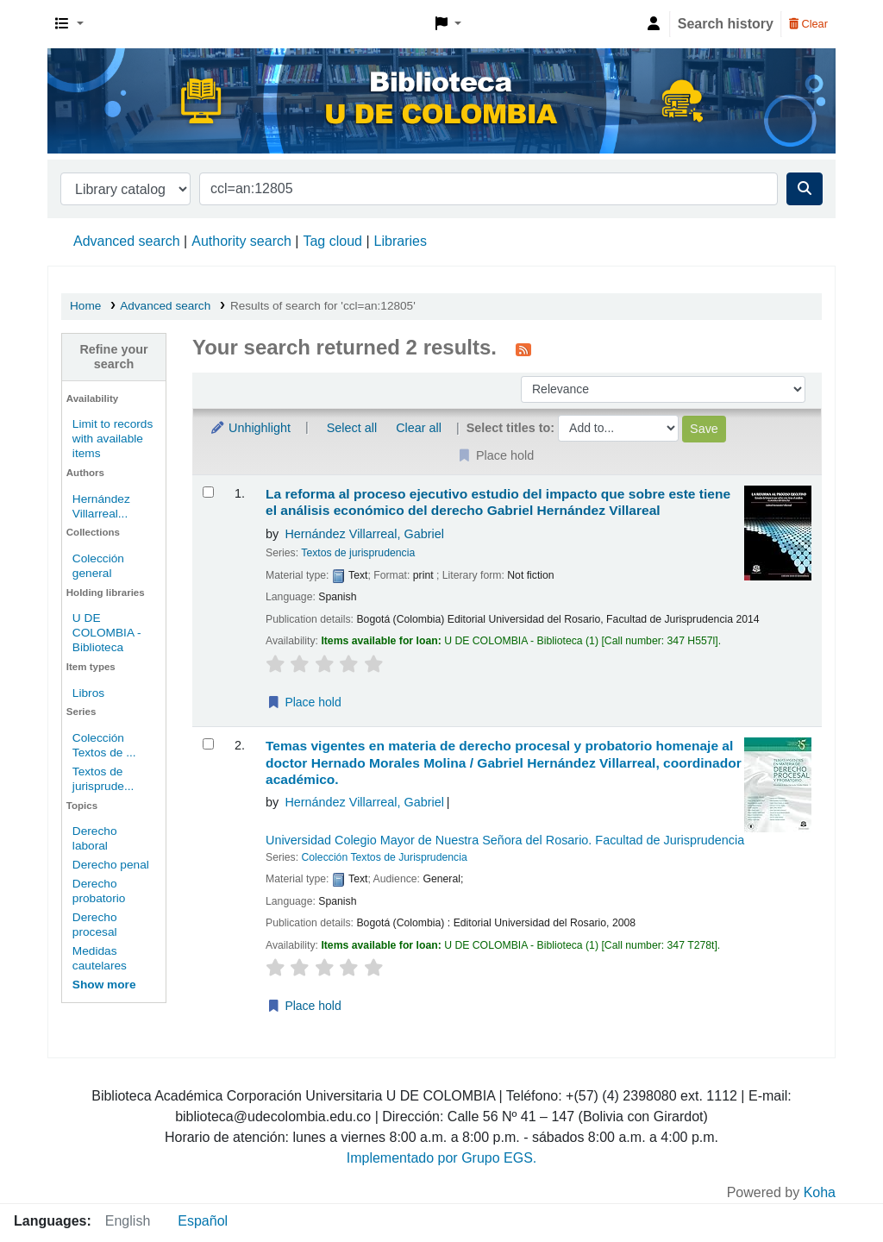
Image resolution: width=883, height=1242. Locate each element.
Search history (725, 23)
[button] (69, 24)
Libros (88, 693)
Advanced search (126, 241)
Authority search (241, 241)
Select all (352, 428)
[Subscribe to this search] (523, 349)
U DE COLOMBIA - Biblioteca (106, 633)
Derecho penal (110, 864)
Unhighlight (250, 428)
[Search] (804, 188)
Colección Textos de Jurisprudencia (384, 857)
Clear (808, 23)
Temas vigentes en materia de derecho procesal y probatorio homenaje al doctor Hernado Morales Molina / (504, 762)
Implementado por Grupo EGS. (442, 1158)
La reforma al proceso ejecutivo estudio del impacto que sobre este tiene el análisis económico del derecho (498, 502)
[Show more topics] (104, 984)
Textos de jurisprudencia (358, 553)
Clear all (419, 428)
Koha (820, 1192)
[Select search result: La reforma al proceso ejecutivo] (208, 492)
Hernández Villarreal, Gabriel (364, 534)
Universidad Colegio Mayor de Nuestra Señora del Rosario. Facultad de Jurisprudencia (505, 840)
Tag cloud (332, 241)
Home (85, 305)
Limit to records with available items (112, 438)
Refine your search (113, 356)
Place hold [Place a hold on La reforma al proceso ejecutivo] (303, 702)
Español (203, 1221)
